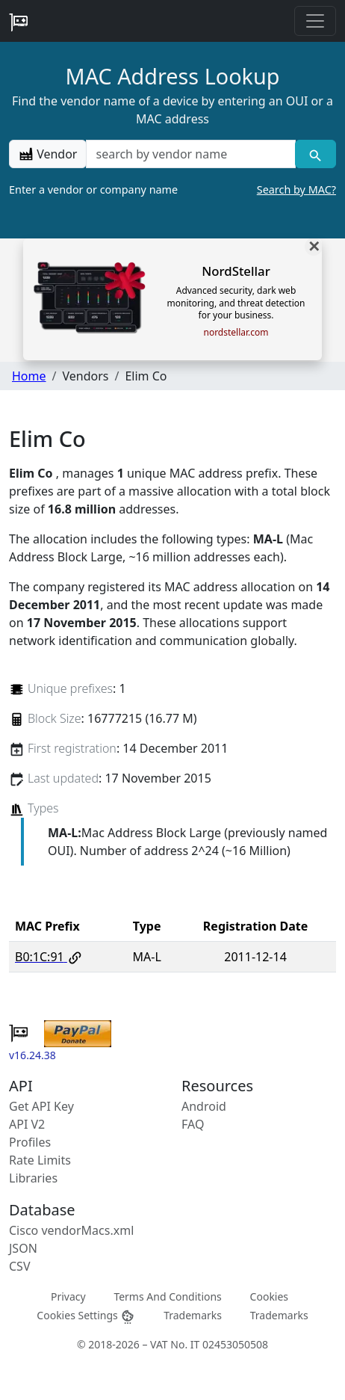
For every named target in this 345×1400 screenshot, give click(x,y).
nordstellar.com (235, 333)
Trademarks (193, 1315)
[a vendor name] (190, 154)
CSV (20, 1266)
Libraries (33, 1178)
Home (29, 376)
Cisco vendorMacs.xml (71, 1230)
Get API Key (41, 1106)
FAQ (192, 1124)
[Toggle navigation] (315, 21)
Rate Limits (40, 1160)
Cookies (269, 1296)
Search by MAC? (296, 189)
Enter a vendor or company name (172, 190)
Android (203, 1106)
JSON (23, 1248)
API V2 (27, 1124)
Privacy (68, 1296)
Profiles (30, 1142)
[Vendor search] (315, 154)
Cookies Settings (86, 1316)
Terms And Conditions (167, 1296)
